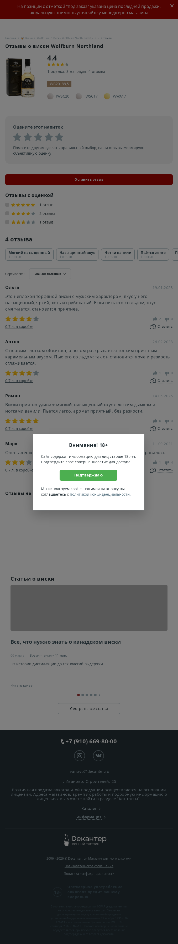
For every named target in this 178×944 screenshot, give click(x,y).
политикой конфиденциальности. (100, 494)
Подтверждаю (88, 475)
